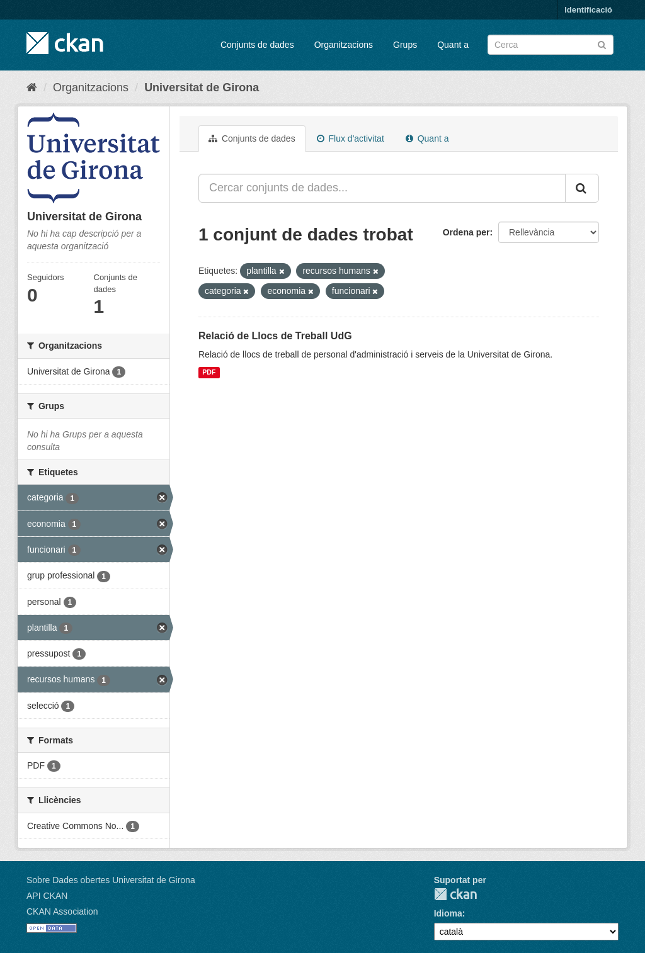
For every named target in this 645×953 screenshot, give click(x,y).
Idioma (448, 913)
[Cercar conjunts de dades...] (382, 188)
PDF (208, 372)
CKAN (455, 894)
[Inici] (31, 87)
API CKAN (46, 896)
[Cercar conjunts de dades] (551, 45)
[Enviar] (601, 43)
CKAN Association (62, 911)
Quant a (453, 45)
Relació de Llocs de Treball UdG (275, 335)
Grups (405, 45)
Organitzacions (343, 45)
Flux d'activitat (350, 138)
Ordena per (466, 232)
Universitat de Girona (201, 87)
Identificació (588, 9)
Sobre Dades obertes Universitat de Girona (110, 880)
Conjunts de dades (257, 45)
